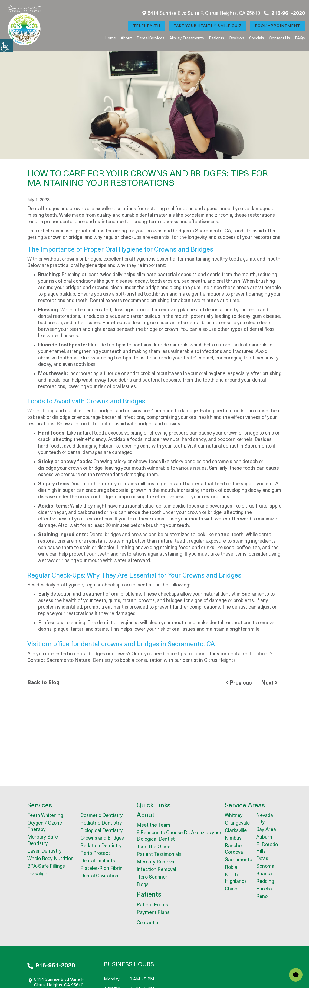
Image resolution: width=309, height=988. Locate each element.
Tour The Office (153, 847)
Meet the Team (153, 825)
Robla (231, 867)
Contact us (279, 38)
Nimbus (233, 838)
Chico (231, 889)
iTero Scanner (152, 877)
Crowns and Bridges (102, 838)
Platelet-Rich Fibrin (101, 869)
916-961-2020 (284, 13)
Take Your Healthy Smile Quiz (207, 26)
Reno (262, 897)
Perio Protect (95, 853)
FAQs (300, 38)
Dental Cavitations (100, 876)
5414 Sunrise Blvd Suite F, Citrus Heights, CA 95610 (201, 13)
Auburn (264, 837)
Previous (239, 683)
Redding (265, 881)
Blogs (143, 885)
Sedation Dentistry (101, 846)
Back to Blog (43, 683)
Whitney (234, 816)
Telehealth (146, 26)
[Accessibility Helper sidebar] (6, 45)
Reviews (236, 38)
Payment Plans (153, 913)
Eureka (264, 889)
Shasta (264, 874)
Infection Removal (156, 870)
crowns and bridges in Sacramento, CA (188, 231)
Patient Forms (152, 905)
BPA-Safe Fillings (46, 866)
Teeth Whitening (45, 816)
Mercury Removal (156, 862)
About (126, 38)
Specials (256, 38)
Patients (216, 38)
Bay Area (266, 830)
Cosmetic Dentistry (101, 816)
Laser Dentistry (44, 851)
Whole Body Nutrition (50, 859)
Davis (262, 859)
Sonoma (265, 866)
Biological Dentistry (101, 831)
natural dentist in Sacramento (236, 594)
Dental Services (151, 38)
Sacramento (238, 860)
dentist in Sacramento (247, 446)
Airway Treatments (186, 38)
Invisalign (37, 874)
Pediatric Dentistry (101, 823)
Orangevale (237, 823)
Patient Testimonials (159, 854)
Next (269, 683)
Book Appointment (277, 26)
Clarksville (236, 831)
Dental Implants (97, 861)
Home (110, 38)
